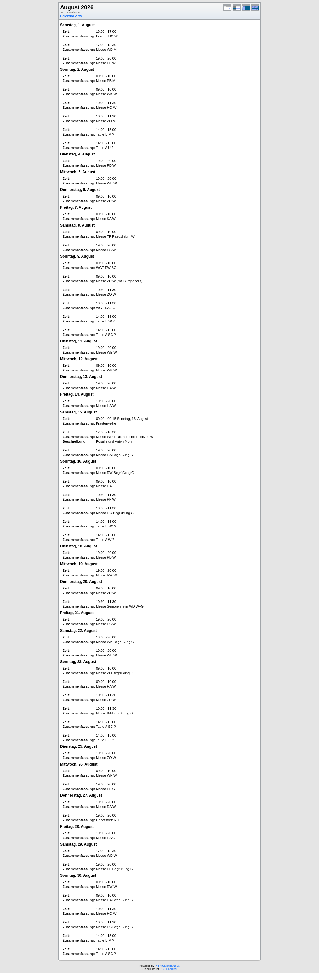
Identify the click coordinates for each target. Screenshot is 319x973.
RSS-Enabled (168, 969)
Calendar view (71, 16)
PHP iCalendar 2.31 (167, 965)
